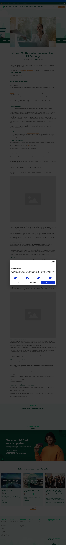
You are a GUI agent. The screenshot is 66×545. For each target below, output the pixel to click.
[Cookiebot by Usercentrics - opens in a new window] (50, 262)
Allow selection (33, 282)
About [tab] (48, 265)
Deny (18, 282)
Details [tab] (33, 265)
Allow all (47, 282)
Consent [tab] (17, 265)
